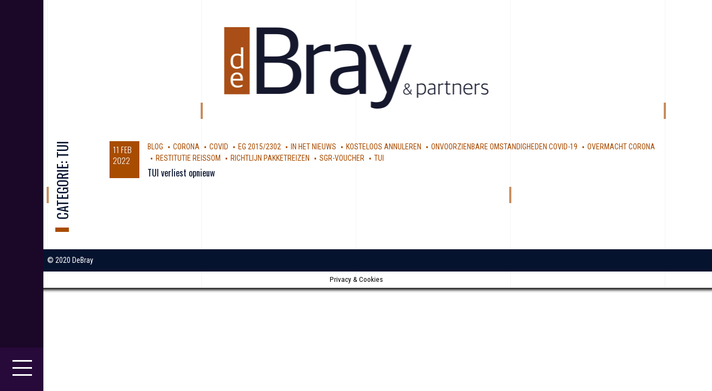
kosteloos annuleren (383, 146)
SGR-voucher (341, 158)
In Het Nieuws (313, 146)
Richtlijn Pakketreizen (270, 158)
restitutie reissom (188, 158)
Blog (155, 146)
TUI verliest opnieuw (181, 172)
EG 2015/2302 (259, 146)
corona (186, 146)
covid (218, 146)
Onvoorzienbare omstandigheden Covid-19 (504, 146)
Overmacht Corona (621, 146)
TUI (379, 158)
